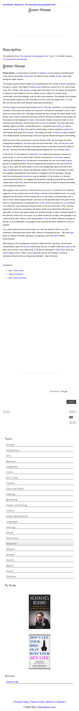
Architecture (12, 450)
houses (38, 87)
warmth (65, 143)
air (19, 129)
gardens (43, 73)
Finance (10, 483)
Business (11, 461)
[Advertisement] (40, 28)
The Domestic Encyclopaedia (15, 59)
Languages (12, 521)
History (10, 510)
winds (67, 150)
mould (25, 246)
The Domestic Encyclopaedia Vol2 (34, 56)
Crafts (9, 472)
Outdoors (11, 576)
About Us (50, 702)
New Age (10, 527)
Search (61, 702)
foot (57, 90)
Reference (11, 543)
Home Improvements (17, 516)
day (7, 150)
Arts (8, 455)
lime (24, 132)
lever (43, 203)
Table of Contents (16, 274)
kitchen (37, 193)
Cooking (10, 494)
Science (10, 554)
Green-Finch (18, 270)
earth (68, 246)
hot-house (59, 157)
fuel (24, 160)
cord (65, 203)
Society (10, 560)
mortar (59, 126)
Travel (9, 571)
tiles (50, 107)
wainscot (58, 132)
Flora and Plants (15, 488)
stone (39, 107)
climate (59, 76)
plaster (67, 129)
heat (46, 218)
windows (26, 90)
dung (31, 250)
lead (55, 236)
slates (5, 170)
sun (41, 123)
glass (70, 160)
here (72, 232)
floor (8, 107)
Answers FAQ (12, 682)
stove (49, 190)
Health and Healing (16, 505)
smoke (31, 120)
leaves (5, 253)
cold (54, 150)
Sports (9, 565)
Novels (9, 532)
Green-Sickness (19, 278)
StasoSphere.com (46, 707)
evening (25, 176)
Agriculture (33, 154)
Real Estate (12, 538)
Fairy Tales (12, 477)
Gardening (11, 499)
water (58, 250)
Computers (12, 466)
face (25, 143)
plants (63, 84)
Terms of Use (37, 702)
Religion (10, 549)
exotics (26, 76)
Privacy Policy (21, 702)
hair (32, 132)
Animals (10, 444)
